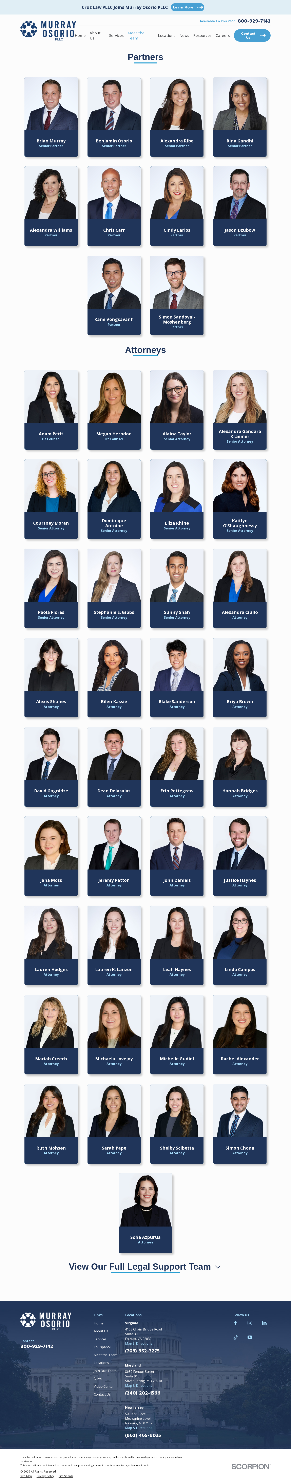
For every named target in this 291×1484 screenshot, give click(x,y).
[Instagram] (250, 1323)
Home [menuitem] (80, 35)
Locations (101, 1362)
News (98, 1378)
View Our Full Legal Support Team (145, 1266)
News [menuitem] (184, 35)
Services (100, 1339)
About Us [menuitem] (95, 35)
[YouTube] (250, 1337)
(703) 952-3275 (142, 1351)
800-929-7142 (254, 21)
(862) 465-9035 (143, 1435)
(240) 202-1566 (142, 1393)
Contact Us (102, 1394)
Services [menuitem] (116, 35)
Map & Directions (138, 1343)
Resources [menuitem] (202, 35)
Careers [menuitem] (223, 35)
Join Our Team (105, 1370)
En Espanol (102, 1347)
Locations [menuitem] (166, 35)
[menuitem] (26, 1476)
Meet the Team (105, 1354)
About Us (101, 1331)
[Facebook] (235, 1323)
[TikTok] (235, 1337)
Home (98, 1323)
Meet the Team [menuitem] (136, 35)
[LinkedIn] (264, 1323)
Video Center (104, 1386)
